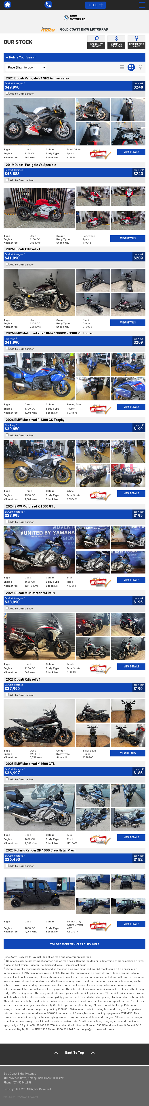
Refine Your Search (21, 57)
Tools (95, 5)
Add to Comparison (22, 93)
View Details (131, 151)
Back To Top (74, 1053)
